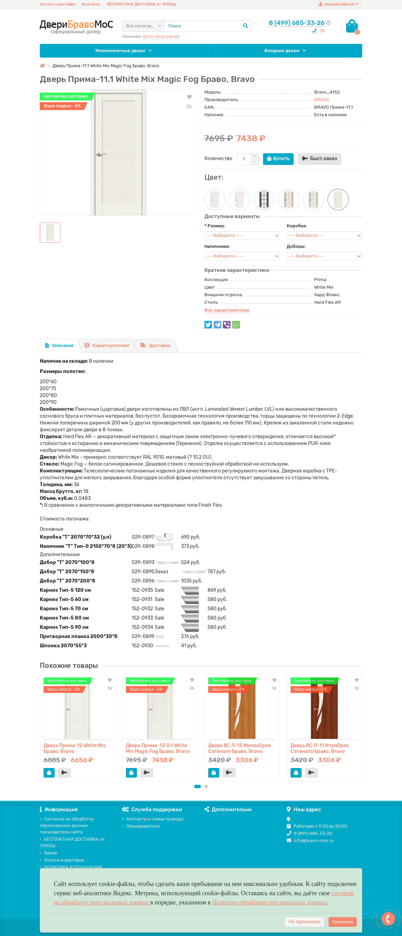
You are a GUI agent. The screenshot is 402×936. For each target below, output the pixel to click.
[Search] (208, 26)
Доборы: (296, 246)
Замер (48, 852)
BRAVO (321, 99)
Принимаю (342, 922)
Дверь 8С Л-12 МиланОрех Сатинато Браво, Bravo (239, 748)
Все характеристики (226, 310)
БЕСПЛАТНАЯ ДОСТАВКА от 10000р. (142, 4)
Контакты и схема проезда (152, 818)
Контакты (91, 4)
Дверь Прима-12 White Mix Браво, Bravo (75, 748)
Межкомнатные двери (124, 50)
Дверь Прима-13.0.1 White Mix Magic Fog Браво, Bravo (158, 748)
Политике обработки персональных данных (269, 902)
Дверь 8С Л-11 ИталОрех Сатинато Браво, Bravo (320, 748)
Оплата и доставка (57, 4)
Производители (141, 826)
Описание (59, 345)
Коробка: (297, 225)
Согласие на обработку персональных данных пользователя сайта (67, 825)
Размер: (216, 225)
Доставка (155, 345)
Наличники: (217, 246)
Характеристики (107, 345)
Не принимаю (304, 922)
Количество (218, 158)
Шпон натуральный (161, 36)
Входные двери (285, 50)
